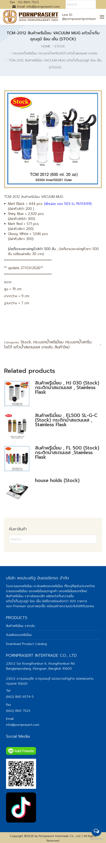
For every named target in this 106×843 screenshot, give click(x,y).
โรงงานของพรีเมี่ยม (19, 586)
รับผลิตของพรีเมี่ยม (50, 586)
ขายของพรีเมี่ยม (16, 591)
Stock (26, 342)
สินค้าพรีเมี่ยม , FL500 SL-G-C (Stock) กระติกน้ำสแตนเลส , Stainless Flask (66, 420)
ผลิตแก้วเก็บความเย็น (60, 596)
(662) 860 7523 (18, 710)
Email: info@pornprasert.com (36, 6)
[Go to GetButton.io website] (96, 839)
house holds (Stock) (57, 480)
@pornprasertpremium (79, 18)
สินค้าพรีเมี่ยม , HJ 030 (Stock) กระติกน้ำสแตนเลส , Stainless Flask (67, 388)
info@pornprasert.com (22, 724)
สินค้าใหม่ (62, 347)
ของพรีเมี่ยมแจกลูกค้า (43, 591)
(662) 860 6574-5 (20, 696)
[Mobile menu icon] (102, 16)
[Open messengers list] (96, 831)
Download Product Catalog (26, 644)
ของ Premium (16, 606)
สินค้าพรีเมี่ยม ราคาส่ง (20, 596)
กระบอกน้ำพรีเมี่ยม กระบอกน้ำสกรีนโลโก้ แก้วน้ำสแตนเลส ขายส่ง (48, 344)
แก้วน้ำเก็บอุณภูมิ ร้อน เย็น (23, 601)
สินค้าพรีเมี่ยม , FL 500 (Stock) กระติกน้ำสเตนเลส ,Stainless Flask (67, 453)
